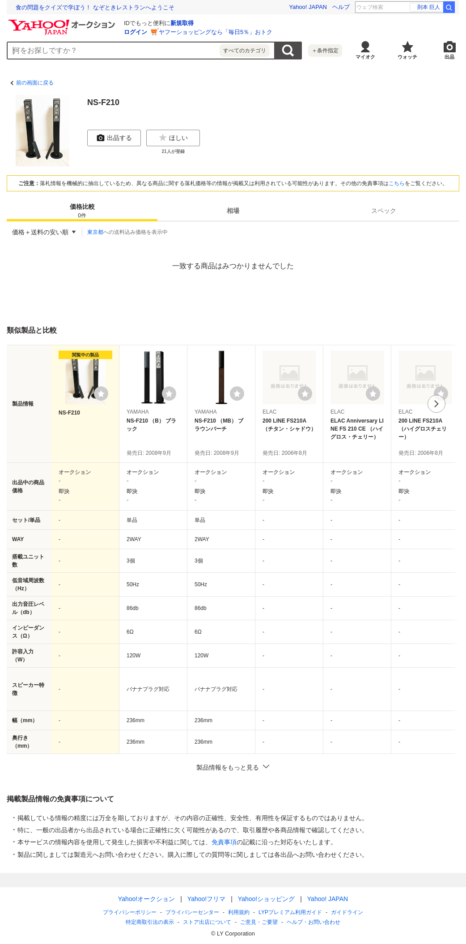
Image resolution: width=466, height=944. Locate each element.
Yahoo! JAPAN (308, 7)
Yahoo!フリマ (206, 898)
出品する (114, 137)
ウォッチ (407, 56)
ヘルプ (341, 7)
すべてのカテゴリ (244, 50)
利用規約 (239, 912)
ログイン (135, 32)
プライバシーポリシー (130, 912)
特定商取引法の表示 (150, 922)
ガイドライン (347, 912)
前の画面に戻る (35, 83)
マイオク (365, 56)
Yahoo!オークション (146, 898)
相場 (233, 210)
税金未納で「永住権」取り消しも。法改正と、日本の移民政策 (97, 7)
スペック (383, 210)
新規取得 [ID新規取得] (182, 23)
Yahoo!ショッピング (266, 898)
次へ (436, 404)
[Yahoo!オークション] (63, 22)
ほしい (173, 137)
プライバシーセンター (192, 912)
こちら (397, 183)
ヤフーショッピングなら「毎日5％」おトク (215, 32)
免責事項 (224, 842)
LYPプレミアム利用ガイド (290, 912)
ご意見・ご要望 (259, 922)
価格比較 (82, 211)
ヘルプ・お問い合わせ (313, 922)
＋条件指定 (325, 50)
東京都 (95, 232)
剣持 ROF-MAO (418, 7)
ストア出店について (207, 922)
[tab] (82, 210)
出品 (449, 56)
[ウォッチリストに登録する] (101, 393)
